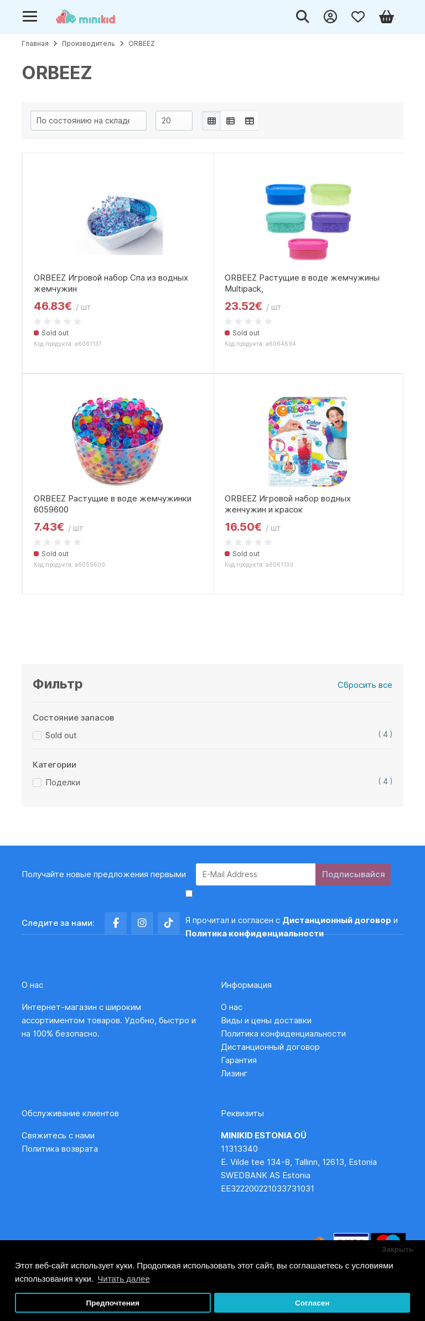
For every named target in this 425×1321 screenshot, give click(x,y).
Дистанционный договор (273, 1047)
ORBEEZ (141, 43)
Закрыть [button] (397, 1249)
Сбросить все (365, 685)
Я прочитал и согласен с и (291, 927)
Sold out (61, 735)
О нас (231, 1007)
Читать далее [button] (123, 1278)
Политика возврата (60, 1148)
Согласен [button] (312, 1303)
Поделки (62, 782)
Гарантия (239, 1060)
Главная (35, 43)
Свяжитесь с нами (58, 1135)
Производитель (88, 43)
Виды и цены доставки (266, 1020)
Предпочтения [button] (112, 1303)
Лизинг (234, 1073)
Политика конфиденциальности (283, 1033)
